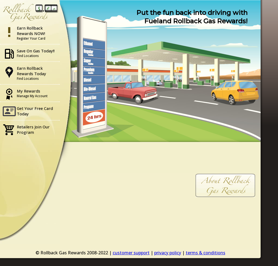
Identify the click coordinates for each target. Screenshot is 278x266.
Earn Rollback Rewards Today (31, 73)
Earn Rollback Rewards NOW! (31, 32)
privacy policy (167, 253)
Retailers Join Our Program (33, 129)
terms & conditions (205, 253)
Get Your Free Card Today (35, 111)
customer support (131, 253)
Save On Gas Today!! (36, 53)
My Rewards (32, 93)
